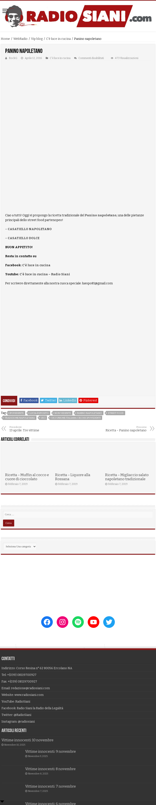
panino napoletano (89, 364)
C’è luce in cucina (36, 216)
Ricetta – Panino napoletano (124, 380)
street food (116, 364)
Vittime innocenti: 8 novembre (50, 720)
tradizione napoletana (20, 369)
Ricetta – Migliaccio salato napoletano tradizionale (127, 428)
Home (5, 39)
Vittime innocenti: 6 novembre (50, 755)
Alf (115, 780)
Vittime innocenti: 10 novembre (27, 691)
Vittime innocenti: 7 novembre (50, 738)
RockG (13, 58)
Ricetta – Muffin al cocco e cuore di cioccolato (27, 428)
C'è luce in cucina (58, 39)
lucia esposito (39, 364)
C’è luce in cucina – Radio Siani (45, 226)
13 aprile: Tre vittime (31, 380)
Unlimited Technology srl (74, 780)
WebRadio (20, 39)
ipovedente (16, 364)
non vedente (63, 364)
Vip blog (37, 39)
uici (43, 369)
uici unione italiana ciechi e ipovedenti (76, 369)
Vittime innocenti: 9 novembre (50, 703)
